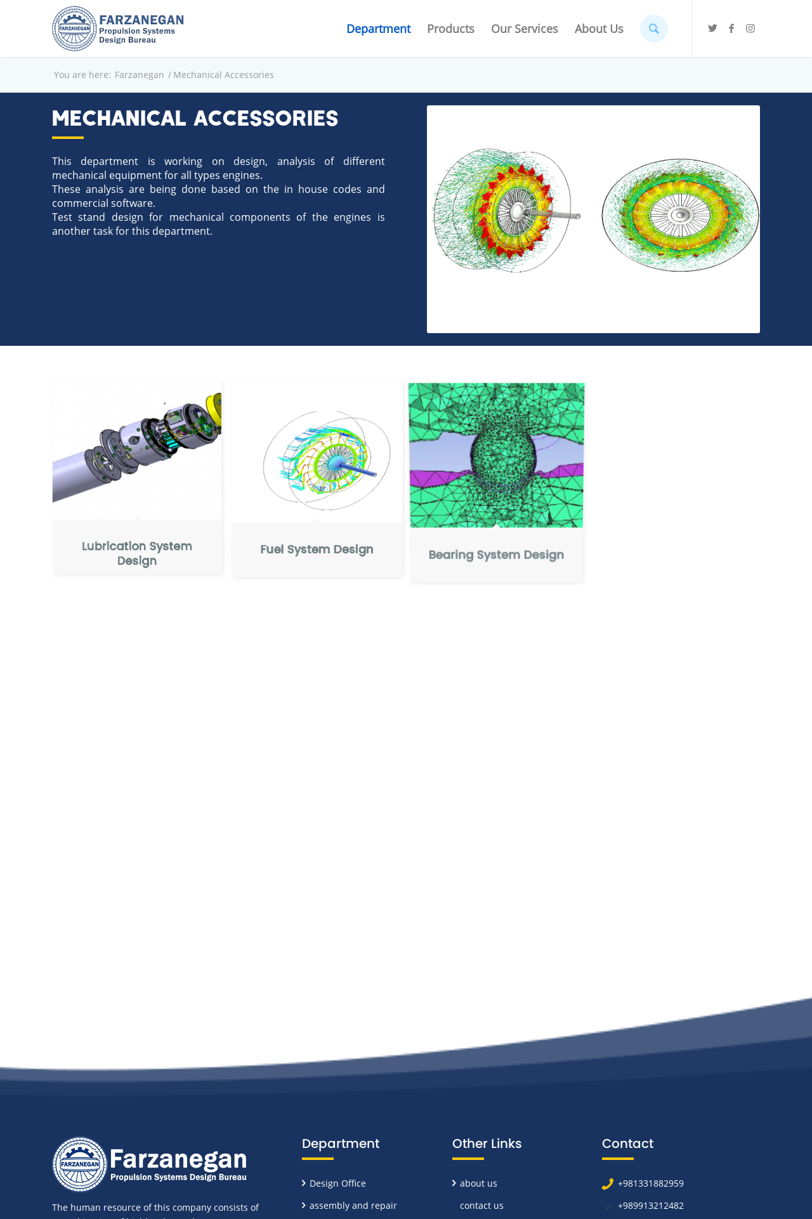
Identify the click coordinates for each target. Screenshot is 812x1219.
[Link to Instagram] (750, 27)
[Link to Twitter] (712, 27)
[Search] (654, 28)
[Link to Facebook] (731, 27)
